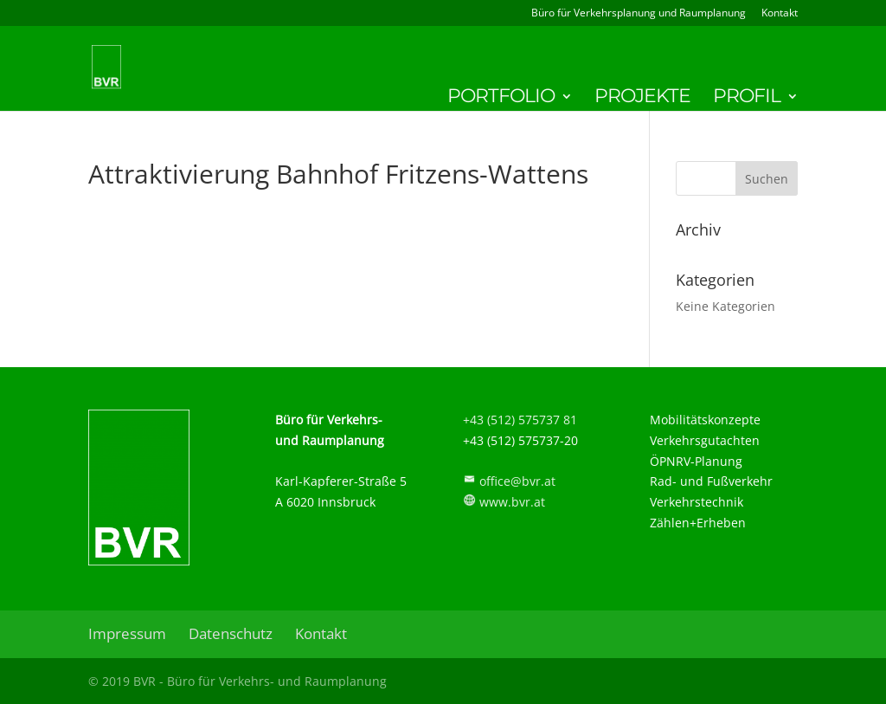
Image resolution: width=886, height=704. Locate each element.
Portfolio (501, 98)
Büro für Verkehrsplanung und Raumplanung (638, 14)
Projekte (642, 98)
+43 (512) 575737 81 (520, 419)
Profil (746, 98)
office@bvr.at (517, 481)
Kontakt (779, 14)
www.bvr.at (512, 502)
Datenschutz (231, 633)
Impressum (127, 633)
